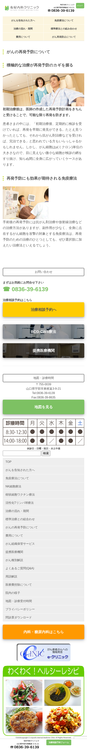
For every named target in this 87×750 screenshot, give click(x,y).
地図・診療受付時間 (18, 601)
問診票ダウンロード (18, 617)
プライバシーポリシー (20, 609)
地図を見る (43, 407)
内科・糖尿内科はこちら (43, 632)
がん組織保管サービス (20, 543)
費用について (23, 36)
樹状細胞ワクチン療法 (20, 494)
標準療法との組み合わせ (64, 28)
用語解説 (11, 576)
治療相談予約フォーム (59, 742)
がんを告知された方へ (23, 20)
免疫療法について (63, 20)
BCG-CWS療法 (43, 332)
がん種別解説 (14, 560)
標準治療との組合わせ (20, 519)
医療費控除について (18, 584)
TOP (8, 461)
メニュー (80, 5)
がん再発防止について (64, 36)
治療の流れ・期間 (23, 28)
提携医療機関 (44, 351)
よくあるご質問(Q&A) (19, 568)
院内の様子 (12, 592)
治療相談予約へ (43, 310)
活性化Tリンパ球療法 (19, 502)
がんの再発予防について (21, 527)
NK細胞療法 (13, 486)
